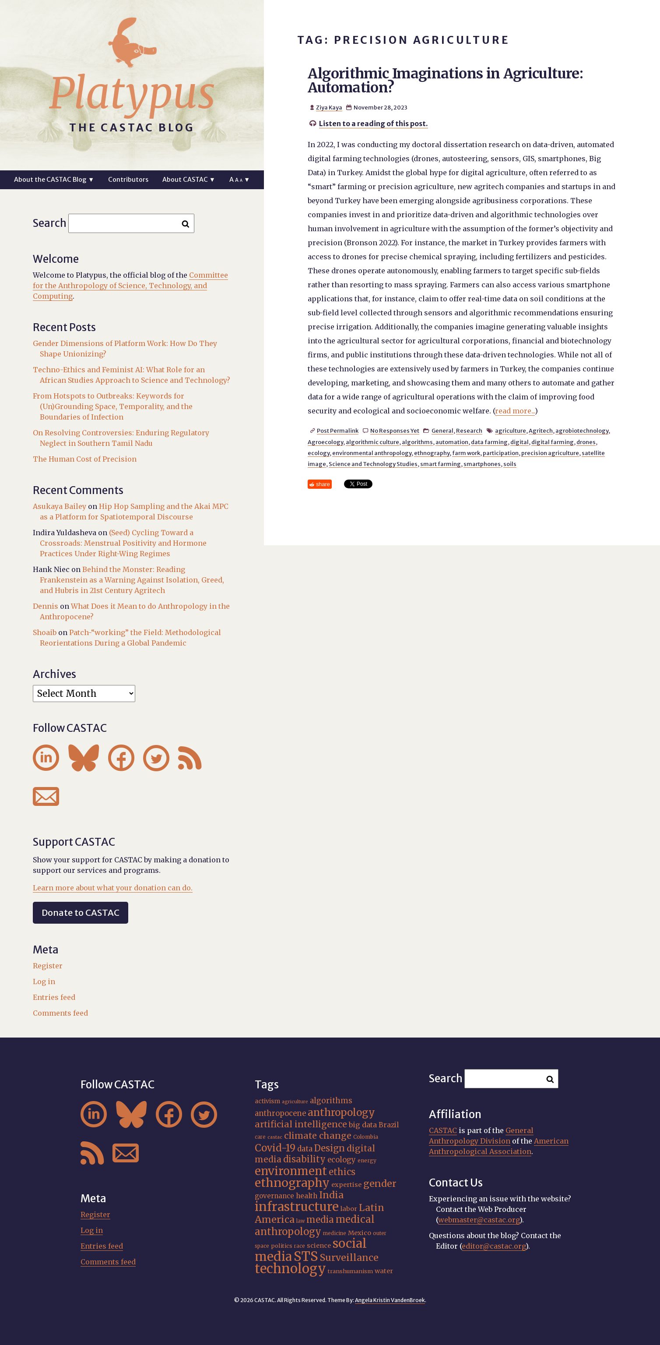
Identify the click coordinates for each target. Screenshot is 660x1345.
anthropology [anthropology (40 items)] (341, 1112)
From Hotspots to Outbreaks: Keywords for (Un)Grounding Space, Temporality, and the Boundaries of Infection (113, 406)
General (442, 430)
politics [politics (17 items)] (281, 1246)
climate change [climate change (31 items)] (317, 1135)
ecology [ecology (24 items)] (341, 1160)
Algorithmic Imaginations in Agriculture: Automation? (445, 80)
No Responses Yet (394, 430)
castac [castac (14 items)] (274, 1137)
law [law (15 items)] (300, 1221)
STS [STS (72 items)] (306, 1256)
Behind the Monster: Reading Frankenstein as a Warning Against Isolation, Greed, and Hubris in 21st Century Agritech (132, 580)
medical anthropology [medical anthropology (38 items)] (315, 1225)
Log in (44, 981)
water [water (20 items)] (384, 1271)
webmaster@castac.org (479, 1219)
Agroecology (325, 441)
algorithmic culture (372, 441)
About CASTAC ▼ (188, 180)
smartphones (482, 463)
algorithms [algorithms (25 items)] (331, 1100)
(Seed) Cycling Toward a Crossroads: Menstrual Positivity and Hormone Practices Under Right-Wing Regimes (123, 543)
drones (586, 441)
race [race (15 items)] (299, 1246)
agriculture (510, 430)
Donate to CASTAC (80, 912)
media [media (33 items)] (320, 1219)
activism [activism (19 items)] (267, 1101)
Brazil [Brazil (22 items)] (389, 1125)
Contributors (128, 180)
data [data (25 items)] (304, 1149)
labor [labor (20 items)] (349, 1209)
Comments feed (60, 1013)
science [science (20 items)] (319, 1246)
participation (501, 452)
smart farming (440, 463)
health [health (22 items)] (306, 1196)
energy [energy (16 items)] (367, 1160)
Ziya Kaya (329, 107)
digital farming (552, 441)
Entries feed (54, 997)
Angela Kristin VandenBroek (390, 1300)
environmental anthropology (371, 452)
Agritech (541, 430)
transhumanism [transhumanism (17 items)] (350, 1271)
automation (451, 441)
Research (469, 430)
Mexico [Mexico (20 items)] (359, 1233)
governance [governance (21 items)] (274, 1196)
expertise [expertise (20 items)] (346, 1185)
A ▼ (239, 180)
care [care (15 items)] (260, 1137)
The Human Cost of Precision (85, 459)
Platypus (132, 93)
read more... (515, 410)
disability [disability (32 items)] (304, 1159)
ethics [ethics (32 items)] (342, 1171)
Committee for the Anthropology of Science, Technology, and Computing (130, 285)
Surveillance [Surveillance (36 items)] (349, 1258)
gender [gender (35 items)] (380, 1184)
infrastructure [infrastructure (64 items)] (297, 1206)
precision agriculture (550, 452)
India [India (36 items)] (331, 1195)
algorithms (417, 441)
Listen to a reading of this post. (373, 123)
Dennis (45, 606)
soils (509, 463)
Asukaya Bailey (59, 506)
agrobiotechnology (581, 430)
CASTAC (443, 1130)
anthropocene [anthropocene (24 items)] (280, 1113)
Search (50, 223)
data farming (489, 441)
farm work (466, 452)
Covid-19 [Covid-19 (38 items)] (275, 1148)
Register (48, 965)
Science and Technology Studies (373, 463)
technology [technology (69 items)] (290, 1268)
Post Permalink (337, 430)
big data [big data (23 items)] (363, 1124)
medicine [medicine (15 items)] (334, 1233)
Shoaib (44, 632)
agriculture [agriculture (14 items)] (295, 1102)
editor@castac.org (494, 1246)
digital (519, 441)
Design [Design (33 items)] (329, 1148)
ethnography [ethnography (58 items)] (292, 1183)
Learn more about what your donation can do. (113, 887)
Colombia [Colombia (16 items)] (365, 1136)
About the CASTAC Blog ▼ (54, 180)
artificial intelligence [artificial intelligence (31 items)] (301, 1124)
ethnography (431, 452)
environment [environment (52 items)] (291, 1171)
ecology (319, 452)
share (323, 484)
